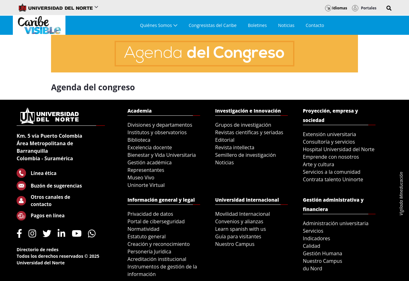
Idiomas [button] (336, 8)
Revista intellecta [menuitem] (234, 147)
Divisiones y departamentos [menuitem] (159, 124)
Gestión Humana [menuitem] (322, 253)
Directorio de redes (38, 249)
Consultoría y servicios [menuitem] (329, 141)
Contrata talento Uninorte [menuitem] (333, 179)
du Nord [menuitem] (312, 268)
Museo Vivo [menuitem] (140, 177)
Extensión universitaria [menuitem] (329, 134)
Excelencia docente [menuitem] (149, 147)
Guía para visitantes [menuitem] (238, 236)
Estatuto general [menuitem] (146, 236)
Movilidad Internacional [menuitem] (242, 213)
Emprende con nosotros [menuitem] (331, 156)
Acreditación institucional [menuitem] (156, 259)
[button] (388, 8)
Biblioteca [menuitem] (138, 139)
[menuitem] (158, 25)
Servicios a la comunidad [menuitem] (331, 171)
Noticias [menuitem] (224, 162)
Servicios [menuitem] (313, 230)
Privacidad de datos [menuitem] (150, 213)
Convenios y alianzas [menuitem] (239, 221)
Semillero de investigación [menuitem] (245, 154)
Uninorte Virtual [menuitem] (146, 185)
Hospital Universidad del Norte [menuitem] (339, 149)
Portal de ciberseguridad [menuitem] (156, 221)
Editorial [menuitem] (225, 139)
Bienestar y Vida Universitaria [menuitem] (161, 154)
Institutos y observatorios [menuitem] (157, 132)
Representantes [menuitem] (145, 170)
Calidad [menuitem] (311, 245)
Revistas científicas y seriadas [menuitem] (249, 132)
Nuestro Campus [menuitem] (235, 244)
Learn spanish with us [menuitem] (240, 228)
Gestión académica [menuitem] (149, 162)
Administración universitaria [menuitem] (336, 223)
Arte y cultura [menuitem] (318, 164)
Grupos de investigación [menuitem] (243, 124)
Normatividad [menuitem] (143, 228)
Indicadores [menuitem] (316, 238)
